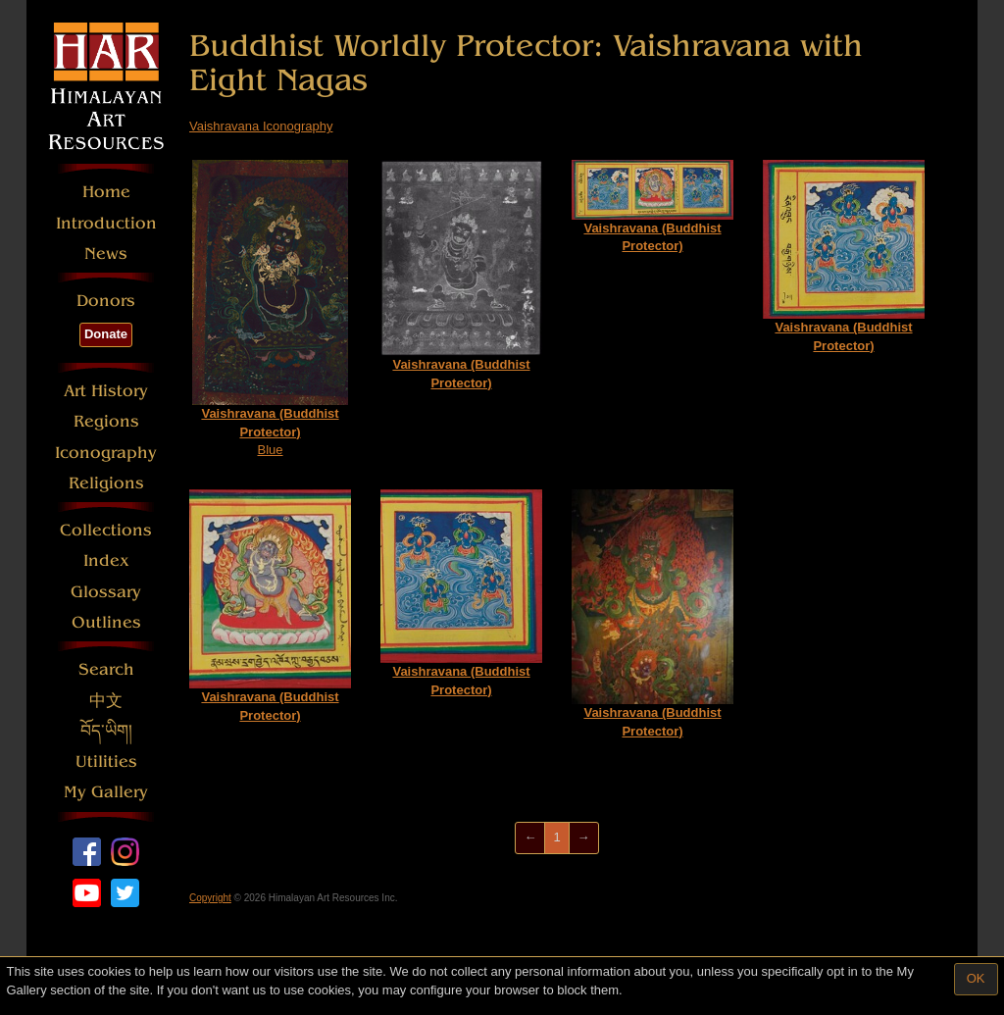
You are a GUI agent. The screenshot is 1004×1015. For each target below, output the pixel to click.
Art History (106, 390)
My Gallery (106, 792)
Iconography (106, 452)
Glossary (106, 592)
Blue (270, 308)
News (105, 253)
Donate (105, 334)
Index (106, 560)
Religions (106, 483)
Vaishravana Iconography (260, 126)
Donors (105, 300)
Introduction (106, 223)
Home (106, 191)
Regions (106, 421)
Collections (106, 530)
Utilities (106, 761)
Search (106, 669)
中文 (106, 700)
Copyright (210, 897)
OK (976, 978)
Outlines (106, 622)
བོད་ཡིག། (106, 731)
